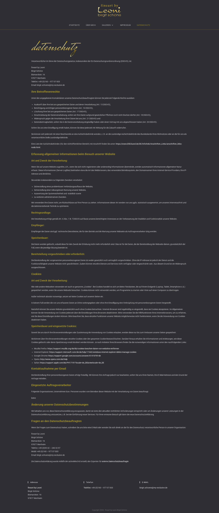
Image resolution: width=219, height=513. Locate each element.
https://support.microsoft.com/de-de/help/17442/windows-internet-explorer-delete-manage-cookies (92, 352)
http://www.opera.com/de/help (53, 359)
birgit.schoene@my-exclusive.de (153, 488)
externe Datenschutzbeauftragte (115, 461)
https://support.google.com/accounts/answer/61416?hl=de (74, 356)
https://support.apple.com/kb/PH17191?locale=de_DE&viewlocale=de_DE (72, 363)
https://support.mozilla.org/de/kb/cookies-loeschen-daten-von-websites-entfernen (83, 348)
